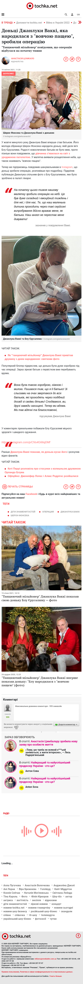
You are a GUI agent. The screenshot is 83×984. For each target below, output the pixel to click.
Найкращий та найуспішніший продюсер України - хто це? (44, 764)
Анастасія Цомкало (22, 58)
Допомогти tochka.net (29, 22)
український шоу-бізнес (17, 918)
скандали (66, 911)
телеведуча (48, 915)
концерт (56, 904)
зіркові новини (39, 904)
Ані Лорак (9, 889)
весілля (36, 900)
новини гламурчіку (39, 907)
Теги (6, 875)
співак (7, 915)
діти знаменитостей (23, 511)
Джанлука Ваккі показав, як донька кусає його (39, 452)
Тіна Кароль (10, 896)
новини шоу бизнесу (15, 911)
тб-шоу (33, 915)
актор (68, 896)
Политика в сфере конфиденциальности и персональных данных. (46, 972)
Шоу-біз (56, 896)
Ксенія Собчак (11, 892)
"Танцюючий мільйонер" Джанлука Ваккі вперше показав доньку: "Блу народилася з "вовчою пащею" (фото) (40, 681)
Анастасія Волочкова (37, 885)
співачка (20, 915)
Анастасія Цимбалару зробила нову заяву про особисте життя (48, 743)
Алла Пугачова (12, 885)
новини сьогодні (63, 907)
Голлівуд (45, 889)
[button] (72, 14)
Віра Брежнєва (27, 889)
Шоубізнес (8, 74)
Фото (24, 896)
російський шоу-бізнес (44, 911)
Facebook (31, 494)
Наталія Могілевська (36, 892)
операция (48, 511)
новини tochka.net (13, 907)
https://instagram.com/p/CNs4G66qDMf (26, 442)
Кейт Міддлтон (63, 889)
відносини (51, 900)
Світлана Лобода (62, 892)
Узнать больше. (55, 976)
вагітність (22, 900)
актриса (8, 900)
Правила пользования (10, 972)
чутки (53, 918)
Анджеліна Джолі (64, 885)
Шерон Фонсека (20, 515)
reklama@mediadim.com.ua (45, 959)
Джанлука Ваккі (70, 511)
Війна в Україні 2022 (58, 22)
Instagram (66, 167)
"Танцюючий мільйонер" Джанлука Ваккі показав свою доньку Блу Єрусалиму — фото (40, 598)
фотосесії (40, 918)
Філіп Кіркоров (39, 896)
